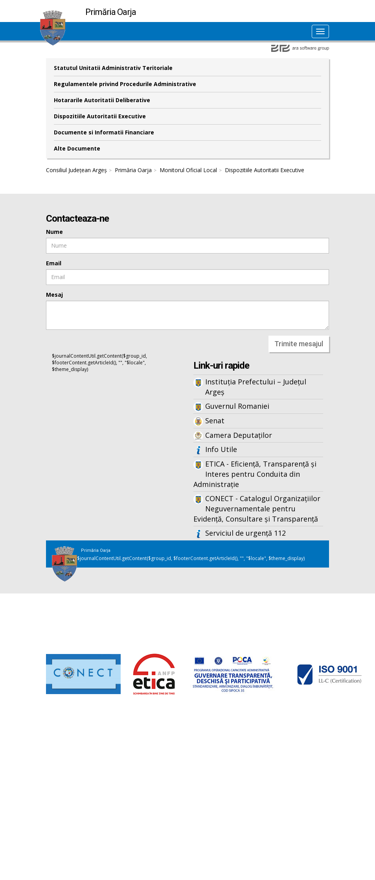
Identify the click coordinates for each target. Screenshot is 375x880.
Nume (54, 231)
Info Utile (221, 449)
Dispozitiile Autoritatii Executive (100, 116)
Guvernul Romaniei (237, 406)
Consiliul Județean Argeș (76, 170)
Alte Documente (77, 148)
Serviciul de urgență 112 (245, 533)
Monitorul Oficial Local (188, 170)
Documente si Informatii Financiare (104, 132)
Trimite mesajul (298, 344)
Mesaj (54, 294)
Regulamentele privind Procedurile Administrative (125, 84)
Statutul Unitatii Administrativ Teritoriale (113, 68)
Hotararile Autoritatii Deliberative (102, 100)
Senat (214, 420)
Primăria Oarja (133, 170)
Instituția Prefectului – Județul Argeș (255, 387)
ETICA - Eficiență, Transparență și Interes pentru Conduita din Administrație (254, 474)
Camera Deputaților (238, 435)
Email (53, 263)
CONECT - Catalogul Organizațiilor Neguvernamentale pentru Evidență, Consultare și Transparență (256, 508)
